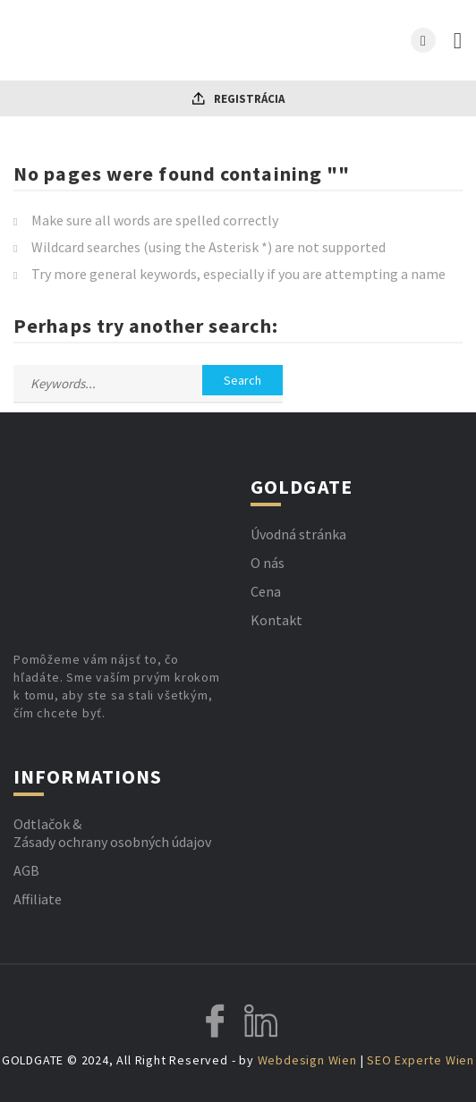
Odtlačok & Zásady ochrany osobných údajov (112, 833)
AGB (26, 870)
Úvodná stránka (298, 534)
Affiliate (37, 899)
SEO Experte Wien (420, 1060)
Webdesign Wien (307, 1060)
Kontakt (276, 620)
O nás (268, 563)
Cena (266, 591)
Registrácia (238, 98)
